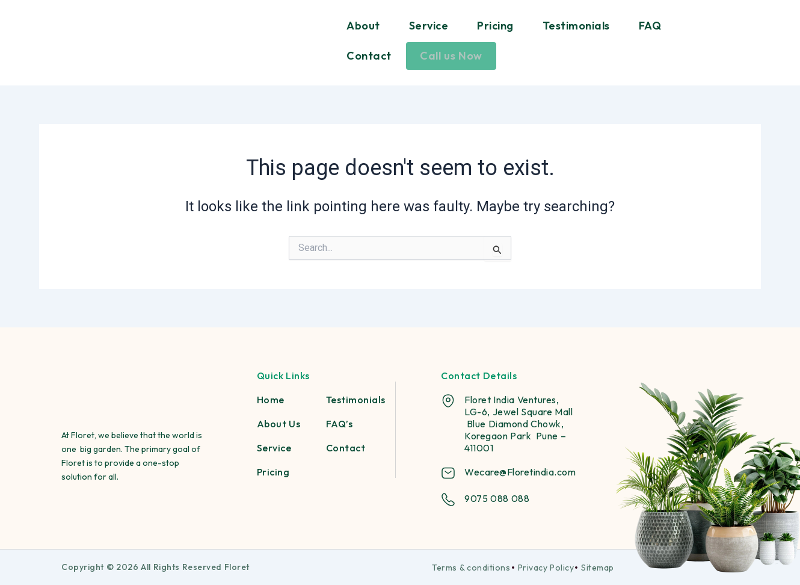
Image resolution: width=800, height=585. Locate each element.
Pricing (495, 25)
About (363, 25)
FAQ (650, 25)
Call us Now (451, 56)
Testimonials (576, 25)
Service (429, 25)
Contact (369, 56)
